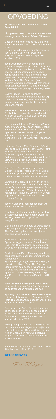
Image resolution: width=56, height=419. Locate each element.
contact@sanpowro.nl (16, 354)
